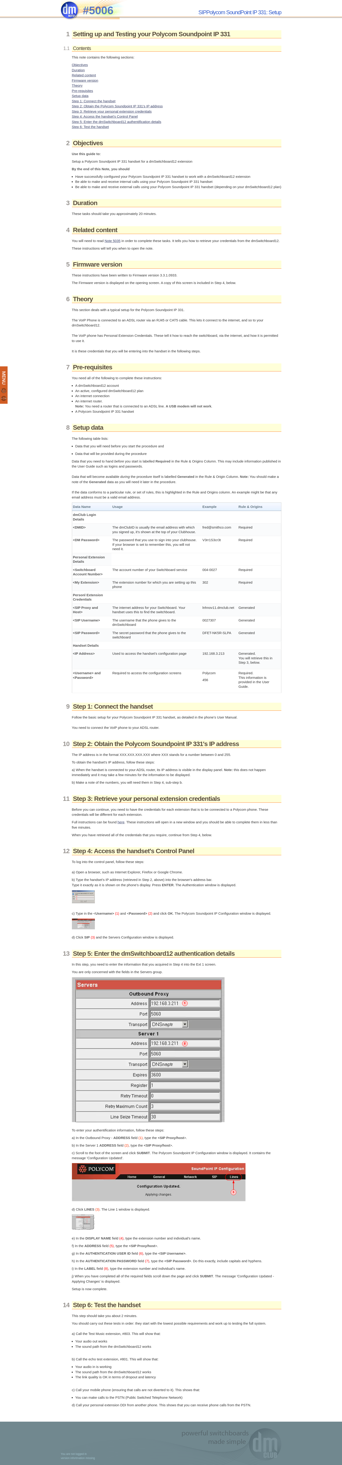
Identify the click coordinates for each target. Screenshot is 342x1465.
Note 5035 (112, 241)
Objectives (80, 65)
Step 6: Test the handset (90, 127)
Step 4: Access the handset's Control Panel (105, 116)
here (121, 822)
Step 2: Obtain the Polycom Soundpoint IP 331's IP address (117, 106)
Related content (84, 75)
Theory (77, 85)
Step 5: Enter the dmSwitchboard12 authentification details (116, 122)
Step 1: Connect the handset (94, 101)
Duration (78, 70)
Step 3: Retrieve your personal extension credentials (112, 111)
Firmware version (85, 80)
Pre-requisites (82, 91)
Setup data (80, 96)
